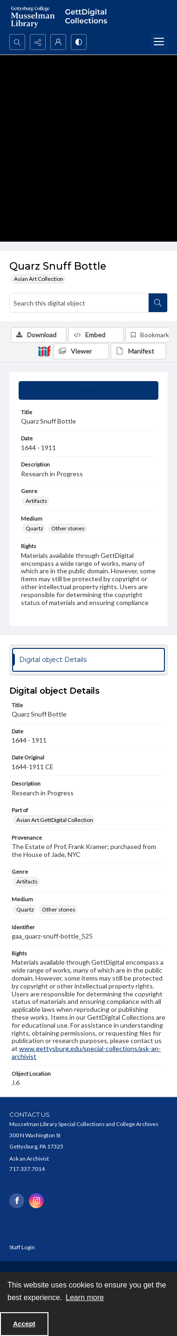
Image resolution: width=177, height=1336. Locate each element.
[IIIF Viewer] (81, 351)
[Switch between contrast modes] (78, 42)
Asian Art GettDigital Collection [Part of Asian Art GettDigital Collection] (54, 819)
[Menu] (159, 42)
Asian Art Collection (38, 278)
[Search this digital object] (79, 302)
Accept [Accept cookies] (24, 1324)
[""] (88, 17)
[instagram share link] (36, 1200)
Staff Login (22, 1247)
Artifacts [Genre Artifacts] (36, 500)
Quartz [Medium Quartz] (34, 528)
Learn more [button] (85, 1297)
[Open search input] (17, 42)
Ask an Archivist (29, 1158)
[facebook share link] (16, 1200)
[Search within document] (158, 302)
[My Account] (58, 42)
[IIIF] (44, 351)
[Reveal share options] (37, 42)
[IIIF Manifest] (138, 351)
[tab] (88, 390)
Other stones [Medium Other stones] (68, 528)
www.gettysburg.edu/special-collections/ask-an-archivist (86, 1052)
